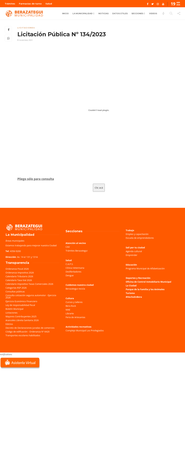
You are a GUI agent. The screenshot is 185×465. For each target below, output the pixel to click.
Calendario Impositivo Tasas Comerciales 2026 (29, 283)
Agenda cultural (134, 251)
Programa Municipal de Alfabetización (145, 268)
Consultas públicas (15, 291)
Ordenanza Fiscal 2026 (17, 268)
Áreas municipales (15, 240)
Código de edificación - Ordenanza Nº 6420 (27, 331)
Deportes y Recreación (138, 277)
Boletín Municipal (14, 308)
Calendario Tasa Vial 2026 (19, 280)
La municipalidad (83, 13)
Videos (153, 13)
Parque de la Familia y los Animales (145, 289)
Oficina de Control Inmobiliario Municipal (148, 281)
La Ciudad (131, 285)
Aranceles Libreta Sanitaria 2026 (22, 320)
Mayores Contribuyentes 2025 (21, 316)
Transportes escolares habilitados (23, 335)
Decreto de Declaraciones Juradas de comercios (30, 327)
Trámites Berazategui (76, 250)
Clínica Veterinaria (75, 267)
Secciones (137, 13)
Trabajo (130, 230)
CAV (68, 246)
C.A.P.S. (69, 264)
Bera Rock (71, 305)
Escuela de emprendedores (140, 237)
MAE (68, 309)
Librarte (70, 313)
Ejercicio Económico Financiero (21, 301)
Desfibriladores (73, 271)
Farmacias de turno (30, 3)
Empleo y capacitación (137, 234)
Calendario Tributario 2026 (19, 276)
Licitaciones (26, 28)
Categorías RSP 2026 (16, 287)
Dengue (70, 275)
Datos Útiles (120, 13)
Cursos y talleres (74, 302)
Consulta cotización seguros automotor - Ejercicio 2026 (31, 296)
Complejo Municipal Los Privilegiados (85, 330)
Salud (48, 3)
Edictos (9, 324)
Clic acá (99, 187)
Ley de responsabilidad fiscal (20, 305)
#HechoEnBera (134, 296)
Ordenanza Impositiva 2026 (20, 272)
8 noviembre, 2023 (24, 40)
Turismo (130, 293)
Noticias (103, 13)
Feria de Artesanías (75, 317)
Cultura (70, 298)
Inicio (65, 13)
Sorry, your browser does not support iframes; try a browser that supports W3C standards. (23, 391)
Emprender (131, 255)
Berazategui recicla (75, 288)
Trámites (10, 3)
